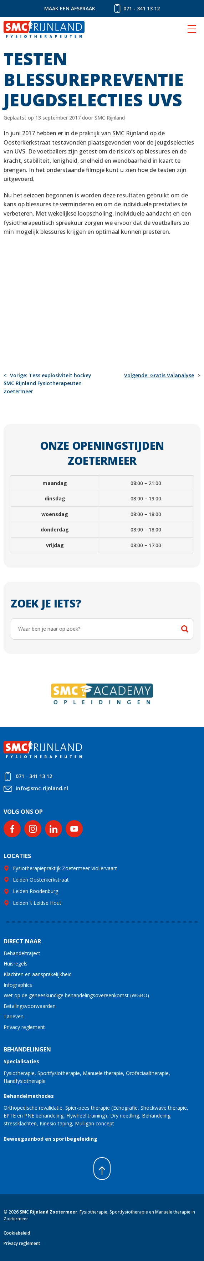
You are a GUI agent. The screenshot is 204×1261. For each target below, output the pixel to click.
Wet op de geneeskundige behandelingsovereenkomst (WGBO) (76, 995)
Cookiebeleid (17, 1233)
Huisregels (15, 963)
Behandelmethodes (29, 1096)
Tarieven (14, 1016)
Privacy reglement (24, 1027)
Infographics (18, 985)
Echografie (125, 1107)
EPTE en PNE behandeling (33, 1115)
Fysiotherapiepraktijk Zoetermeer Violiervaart (65, 868)
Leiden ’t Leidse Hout (37, 902)
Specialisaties (21, 1061)
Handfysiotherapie (25, 1081)
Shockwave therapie (164, 1107)
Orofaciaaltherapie (147, 1073)
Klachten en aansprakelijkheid (38, 974)
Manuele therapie (103, 1073)
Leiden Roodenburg (35, 891)
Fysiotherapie (19, 1073)
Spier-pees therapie (87, 1107)
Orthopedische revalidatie (33, 1107)
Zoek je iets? (46, 603)
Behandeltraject (22, 953)
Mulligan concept (94, 1123)
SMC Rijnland (110, 117)
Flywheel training (85, 1115)
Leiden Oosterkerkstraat (41, 879)
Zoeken (184, 628)
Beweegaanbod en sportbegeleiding (50, 1138)
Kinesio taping (56, 1123)
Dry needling (124, 1115)
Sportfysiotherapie (58, 1073)
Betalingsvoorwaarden (30, 1006)
